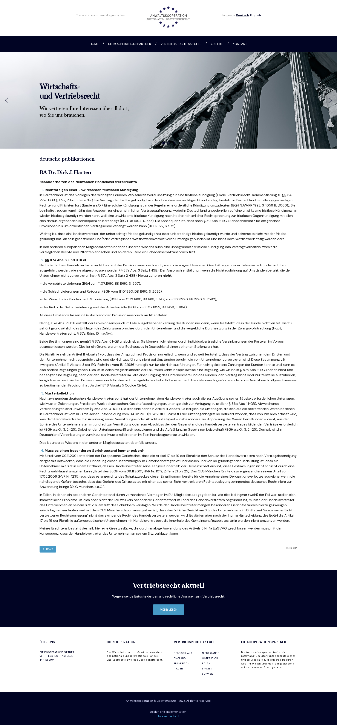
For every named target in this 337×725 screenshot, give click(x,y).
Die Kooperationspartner (129, 44)
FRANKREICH (181, 663)
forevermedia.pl (168, 716)
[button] (6, 100)
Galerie (217, 44)
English (255, 15)
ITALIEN (178, 668)
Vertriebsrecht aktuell (181, 44)
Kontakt (240, 44)
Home (94, 44)
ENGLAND (180, 658)
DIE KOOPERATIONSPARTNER (57, 652)
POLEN (206, 663)
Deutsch (242, 15)
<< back (48, 549)
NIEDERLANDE (210, 653)
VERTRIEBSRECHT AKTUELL (56, 655)
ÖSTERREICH (210, 658)
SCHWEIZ (207, 673)
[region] (168, 100)
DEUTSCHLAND (183, 653)
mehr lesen (168, 610)
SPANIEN (207, 668)
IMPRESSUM (47, 659)
